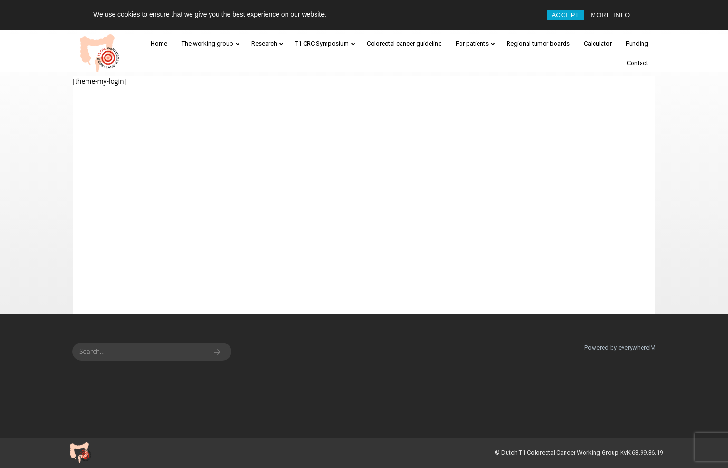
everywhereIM (637, 347)
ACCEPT (566, 15)
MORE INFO (610, 15)
